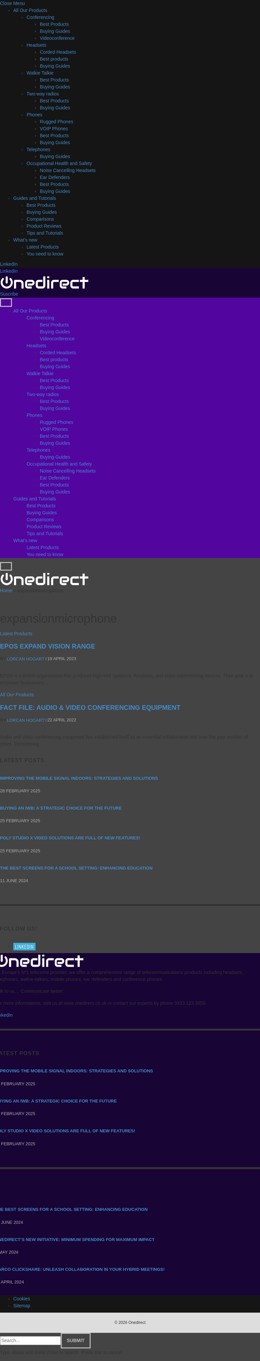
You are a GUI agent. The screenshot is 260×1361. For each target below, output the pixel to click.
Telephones (38, 149)
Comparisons (40, 219)
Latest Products (43, 247)
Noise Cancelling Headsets (68, 170)
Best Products (54, 24)
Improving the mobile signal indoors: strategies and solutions (79, 778)
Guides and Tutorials (34, 198)
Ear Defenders (55, 177)
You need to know (45, 253)
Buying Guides (55, 31)
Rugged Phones (56, 121)
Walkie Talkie (40, 73)
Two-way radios (43, 93)
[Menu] (6, 302)
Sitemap (21, 1305)
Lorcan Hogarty (27, 658)
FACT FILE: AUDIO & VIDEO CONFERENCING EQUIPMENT (90, 707)
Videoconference (57, 38)
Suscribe (9, 294)
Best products (54, 59)
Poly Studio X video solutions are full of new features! (70, 838)
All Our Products (30, 10)
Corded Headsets (58, 52)
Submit (76, 1340)
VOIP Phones (54, 128)
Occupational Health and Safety (59, 163)
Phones (34, 114)
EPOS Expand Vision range (47, 646)
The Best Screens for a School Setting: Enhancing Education (76, 868)
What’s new (25, 240)
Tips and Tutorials (45, 233)
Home (6, 590)
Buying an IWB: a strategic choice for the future (61, 808)
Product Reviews (44, 226)
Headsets (36, 45)
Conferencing (40, 17)
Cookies (21, 1298)
